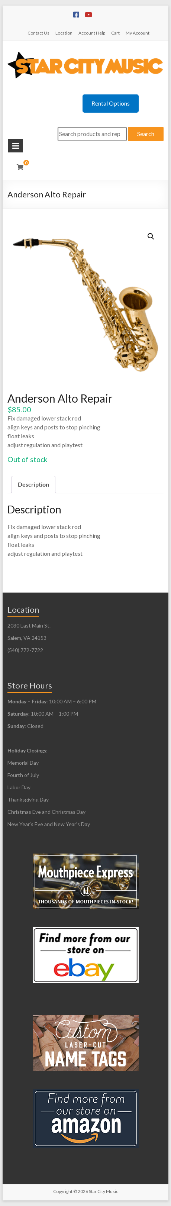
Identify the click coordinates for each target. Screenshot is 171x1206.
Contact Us (38, 33)
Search (145, 133)
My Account (137, 33)
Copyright (62, 1191)
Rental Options (110, 103)
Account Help (91, 33)
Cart (115, 33)
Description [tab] (33, 484)
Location (63, 33)
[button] (151, 236)
